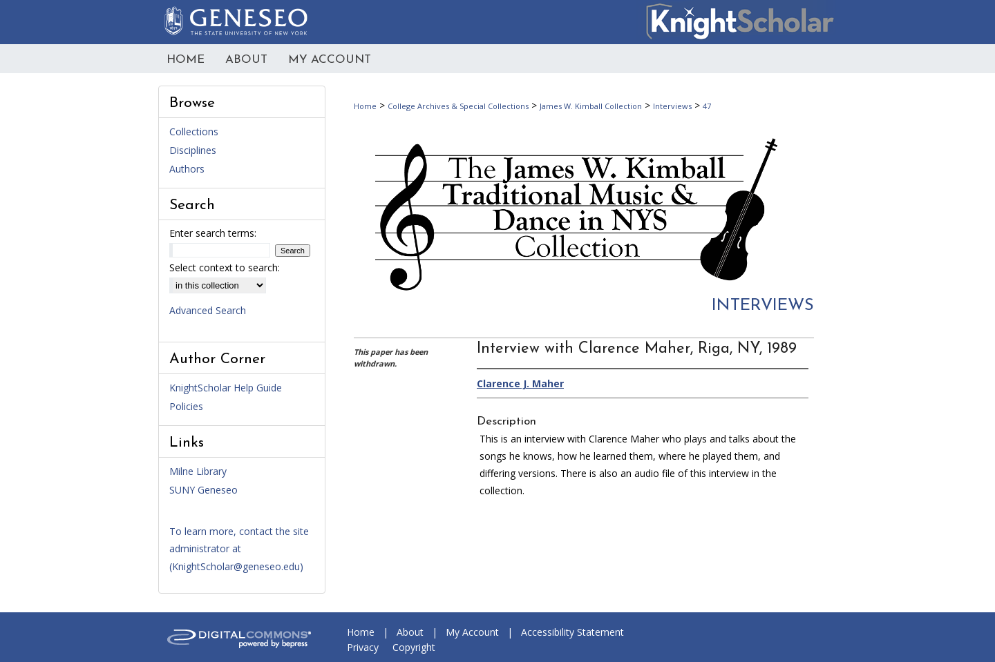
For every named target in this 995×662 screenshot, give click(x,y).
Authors (187, 168)
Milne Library (198, 471)
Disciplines (192, 150)
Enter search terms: (212, 233)
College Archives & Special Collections (458, 106)
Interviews (672, 106)
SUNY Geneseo (203, 489)
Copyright (413, 647)
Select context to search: (224, 267)
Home (365, 106)
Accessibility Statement (572, 632)
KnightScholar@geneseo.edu (236, 566)
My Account (472, 632)
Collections (193, 131)
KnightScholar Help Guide (225, 387)
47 (707, 106)
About (410, 632)
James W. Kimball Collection (591, 106)
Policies (186, 406)
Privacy (363, 647)
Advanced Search (207, 310)
